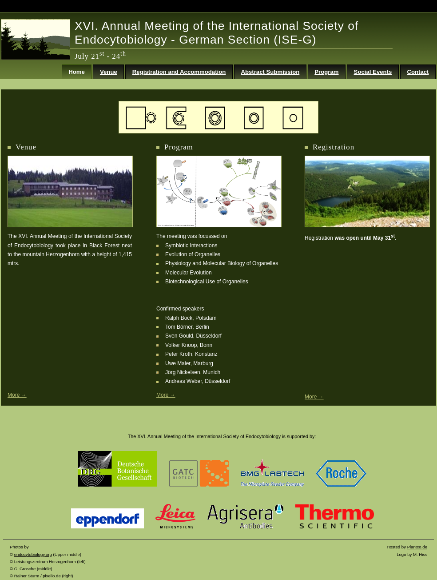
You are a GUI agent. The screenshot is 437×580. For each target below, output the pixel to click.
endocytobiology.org (33, 554)
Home (76, 71)
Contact (418, 71)
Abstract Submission (270, 71)
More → (165, 395)
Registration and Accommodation (179, 71)
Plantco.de (417, 546)
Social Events (373, 71)
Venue (108, 71)
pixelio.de (52, 575)
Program (326, 71)
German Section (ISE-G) (247, 39)
